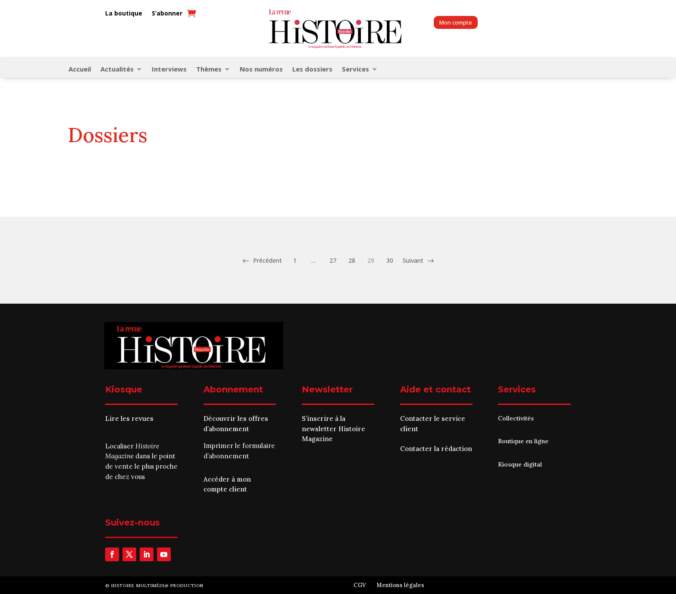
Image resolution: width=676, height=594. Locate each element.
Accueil (80, 69)
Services (355, 69)
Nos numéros (261, 69)
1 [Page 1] (295, 260)
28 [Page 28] (351, 260)
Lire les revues (129, 418)
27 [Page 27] (332, 260)
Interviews (169, 69)
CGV (360, 585)
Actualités (117, 69)
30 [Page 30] (389, 260)
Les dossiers (312, 69)
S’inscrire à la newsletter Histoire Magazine (333, 428)
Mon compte (455, 22)
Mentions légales (400, 585)
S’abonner (167, 13)
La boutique (123, 13)
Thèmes (209, 69)
